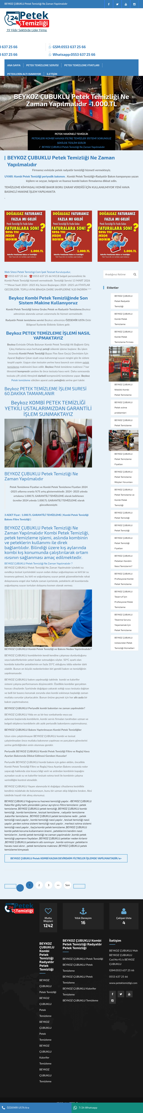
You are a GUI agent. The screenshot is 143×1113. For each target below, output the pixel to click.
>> (58, 885)
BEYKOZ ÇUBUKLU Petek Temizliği (124, 515)
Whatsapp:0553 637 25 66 (74, 54)
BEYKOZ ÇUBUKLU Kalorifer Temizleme (45, 1054)
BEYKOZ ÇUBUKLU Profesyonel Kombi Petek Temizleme (124, 578)
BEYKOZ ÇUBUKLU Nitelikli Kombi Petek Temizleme (124, 389)
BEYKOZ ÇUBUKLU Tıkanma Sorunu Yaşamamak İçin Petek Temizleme (124, 622)
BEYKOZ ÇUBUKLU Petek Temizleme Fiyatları (124, 458)
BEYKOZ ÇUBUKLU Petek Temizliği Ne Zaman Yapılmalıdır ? (38, 563)
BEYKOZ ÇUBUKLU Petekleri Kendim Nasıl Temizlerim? (124, 560)
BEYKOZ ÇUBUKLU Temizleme (45, 1075)
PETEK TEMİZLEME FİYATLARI (81, 65)
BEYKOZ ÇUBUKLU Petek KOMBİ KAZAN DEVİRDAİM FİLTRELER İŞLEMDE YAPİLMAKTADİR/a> (66, 858)
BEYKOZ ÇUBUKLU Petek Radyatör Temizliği (124, 301)
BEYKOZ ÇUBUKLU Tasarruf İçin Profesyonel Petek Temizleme (124, 599)
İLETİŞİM (52, 74)
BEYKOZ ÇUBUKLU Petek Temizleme (124, 423)
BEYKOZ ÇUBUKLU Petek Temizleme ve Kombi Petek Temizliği (124, 497)
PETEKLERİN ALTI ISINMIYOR (24, 74)
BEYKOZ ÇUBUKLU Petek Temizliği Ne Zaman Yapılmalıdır (41, 476)
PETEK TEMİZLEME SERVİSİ (42, 65)
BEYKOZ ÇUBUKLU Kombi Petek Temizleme (124, 318)
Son (67, 885)
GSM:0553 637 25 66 (69, 47)
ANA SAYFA (13, 65)
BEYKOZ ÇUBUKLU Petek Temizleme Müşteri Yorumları (124, 476)
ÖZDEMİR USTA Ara (15, 1108)
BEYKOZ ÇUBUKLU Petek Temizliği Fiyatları (124, 543)
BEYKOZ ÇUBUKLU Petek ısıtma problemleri (124, 407)
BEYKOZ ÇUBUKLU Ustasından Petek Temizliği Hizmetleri (124, 642)
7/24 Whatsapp (85, 1108)
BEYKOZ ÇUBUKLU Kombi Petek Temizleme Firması (124, 336)
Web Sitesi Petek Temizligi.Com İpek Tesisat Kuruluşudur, (37, 271)
